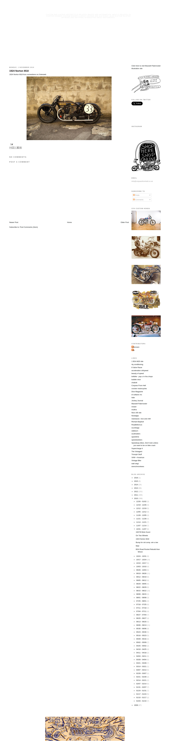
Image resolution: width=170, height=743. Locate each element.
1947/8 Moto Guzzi (143, 532)
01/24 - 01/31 (141, 691)
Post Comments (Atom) (29, 227)
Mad (137, 546)
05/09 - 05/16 (141, 639)
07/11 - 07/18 (141, 608)
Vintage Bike (136, 460)
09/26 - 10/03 (141, 570)
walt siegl (135, 464)
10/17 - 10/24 (141, 560)
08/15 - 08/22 (141, 591)
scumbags (135, 428)
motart (133, 407)
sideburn (134, 431)
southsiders (135, 434)
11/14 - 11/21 (141, 522)
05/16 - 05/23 (141, 635)
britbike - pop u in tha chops (142, 376)
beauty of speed (137, 373)
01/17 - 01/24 (141, 694)
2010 (136, 498)
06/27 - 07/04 (141, 615)
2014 (136, 485)
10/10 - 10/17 (141, 563)
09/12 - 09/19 (141, 577)
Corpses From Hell (138, 385)
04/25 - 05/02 (141, 646)
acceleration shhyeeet (139, 371)
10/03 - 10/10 (141, 567)
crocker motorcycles (139, 389)
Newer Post (13, 222)
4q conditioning (137, 364)
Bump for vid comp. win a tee (147, 542)
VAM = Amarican (137, 457)
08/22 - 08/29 (141, 587)
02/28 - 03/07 (141, 673)
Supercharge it (137, 448)
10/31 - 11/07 (141, 529)
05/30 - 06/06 (141, 629)
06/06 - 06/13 (141, 625)
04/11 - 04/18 (141, 653)
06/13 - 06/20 (141, 622)
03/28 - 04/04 (141, 660)
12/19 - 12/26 (141, 505)
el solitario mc (136, 395)
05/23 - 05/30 (141, 632)
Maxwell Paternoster (139, 404)
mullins (134, 410)
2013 (136, 488)
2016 (136, 478)
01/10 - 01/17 (141, 697)
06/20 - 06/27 (141, 618)
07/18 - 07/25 (141, 604)
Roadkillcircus (136, 425)
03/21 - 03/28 (141, 663)
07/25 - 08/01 (141, 601)
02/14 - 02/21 (141, 680)
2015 (136, 481)
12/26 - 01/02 (141, 501)
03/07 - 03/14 (141, 670)
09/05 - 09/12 (141, 580)
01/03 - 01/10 (141, 701)
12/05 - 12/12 (141, 512)
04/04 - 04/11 (141, 656)
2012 (136, 492)
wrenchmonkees (137, 466)
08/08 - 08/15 (141, 594)
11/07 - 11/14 (141, 526)
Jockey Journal (137, 401)
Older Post (125, 222)
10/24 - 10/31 (141, 556)
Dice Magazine (137, 392)
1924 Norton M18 (19, 71)
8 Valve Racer (136, 367)
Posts (136, 195)
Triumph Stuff (136, 454)
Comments (138, 200)
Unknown (135, 347)
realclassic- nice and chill (141, 419)
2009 (136, 705)
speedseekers (136, 440)
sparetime (135, 437)
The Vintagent (136, 451)
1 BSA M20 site (137, 361)
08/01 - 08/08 (141, 598)
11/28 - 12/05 (141, 515)
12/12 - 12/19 (141, 508)
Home (69, 222)
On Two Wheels (142, 536)
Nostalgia (135, 416)
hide (133, 398)
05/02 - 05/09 (141, 642)
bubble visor (136, 380)
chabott (134, 383)
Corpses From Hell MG (88, 11)
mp (133, 350)
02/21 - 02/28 (141, 677)
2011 (136, 495)
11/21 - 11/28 (141, 519)
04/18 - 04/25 (141, 649)
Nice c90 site (136, 413)
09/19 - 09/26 (141, 573)
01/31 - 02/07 (141, 687)
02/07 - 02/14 (141, 684)
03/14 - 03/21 (141, 666)
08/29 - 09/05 (141, 584)
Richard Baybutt (137, 422)
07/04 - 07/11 (141, 611)
